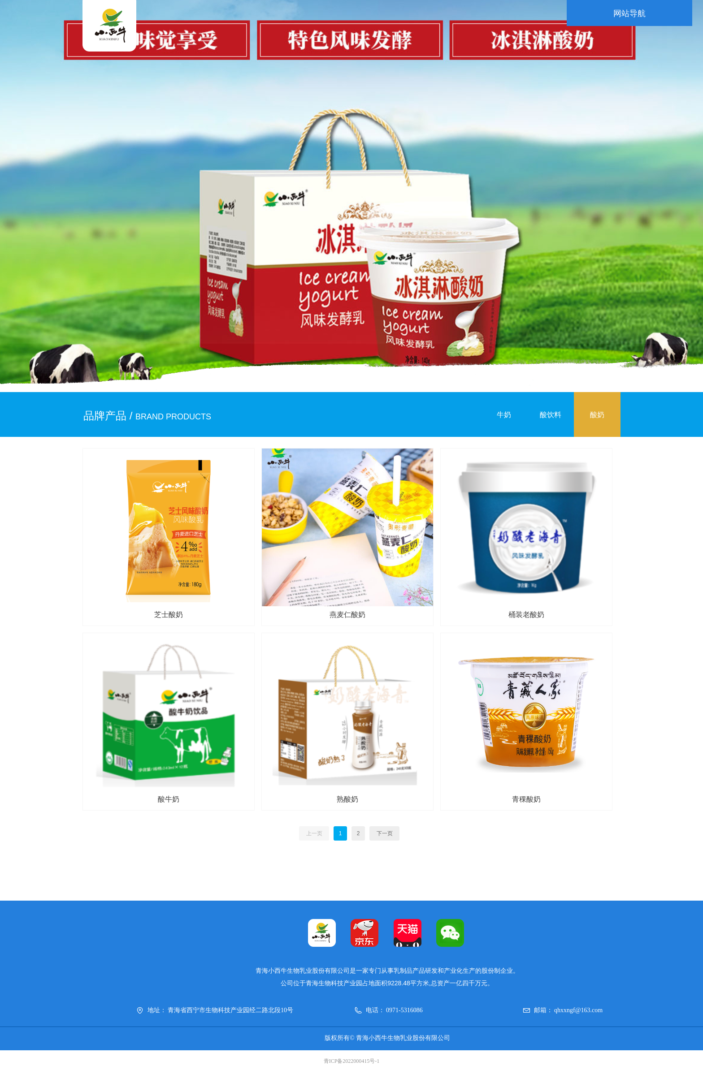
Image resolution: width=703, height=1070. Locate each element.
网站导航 (593, 13)
